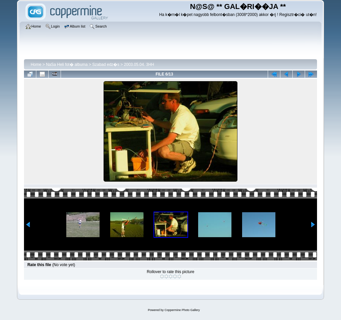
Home (36, 64)
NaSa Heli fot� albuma (67, 64)
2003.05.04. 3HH (139, 64)
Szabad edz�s (105, 64)
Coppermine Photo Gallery (182, 310)
